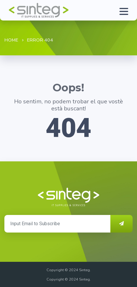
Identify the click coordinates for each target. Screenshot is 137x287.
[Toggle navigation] (125, 10)
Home (11, 40)
